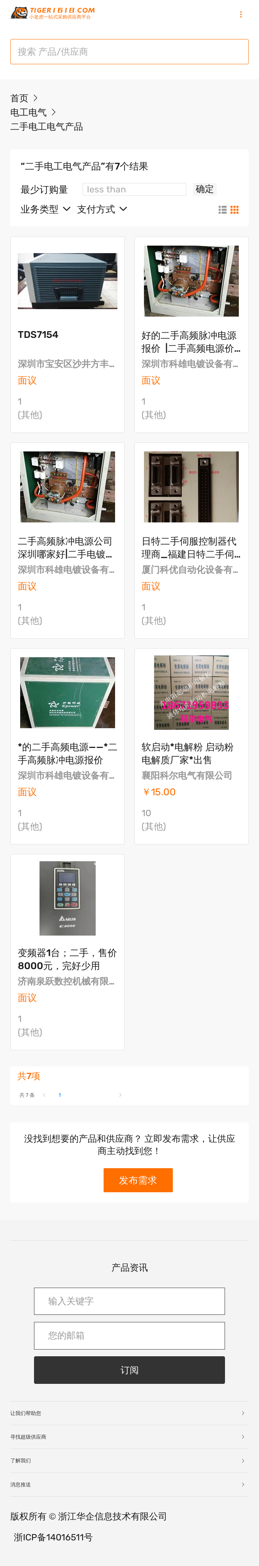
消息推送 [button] (128, 1485)
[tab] (129, 1413)
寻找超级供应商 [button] (128, 1437)
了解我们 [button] (128, 1460)
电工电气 (29, 112)
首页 (19, 98)
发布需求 (138, 1180)
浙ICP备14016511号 (53, 1537)
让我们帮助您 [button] (128, 1413)
